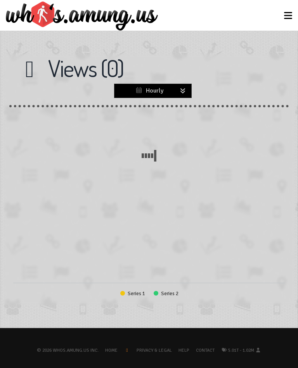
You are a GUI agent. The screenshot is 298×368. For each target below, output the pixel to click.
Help (183, 350)
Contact (205, 350)
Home (111, 350)
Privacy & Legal (154, 350)
